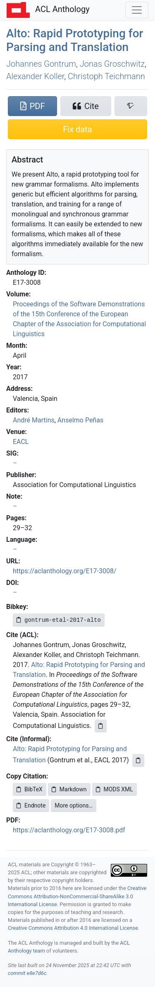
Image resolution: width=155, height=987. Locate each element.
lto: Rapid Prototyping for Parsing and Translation (74, 40)
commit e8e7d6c (27, 973)
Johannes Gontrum (41, 64)
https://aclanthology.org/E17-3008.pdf (69, 830)
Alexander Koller (35, 76)
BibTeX (30, 789)
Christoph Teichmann (106, 76)
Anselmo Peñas (80, 420)
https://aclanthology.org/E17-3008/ (65, 571)
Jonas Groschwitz (112, 64)
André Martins (34, 420)
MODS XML (114, 789)
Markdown (69, 789)
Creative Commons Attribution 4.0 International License (73, 928)
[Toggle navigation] (136, 10)
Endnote (31, 805)
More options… (74, 805)
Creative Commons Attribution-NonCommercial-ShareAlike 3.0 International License (77, 896)
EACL (21, 442)
